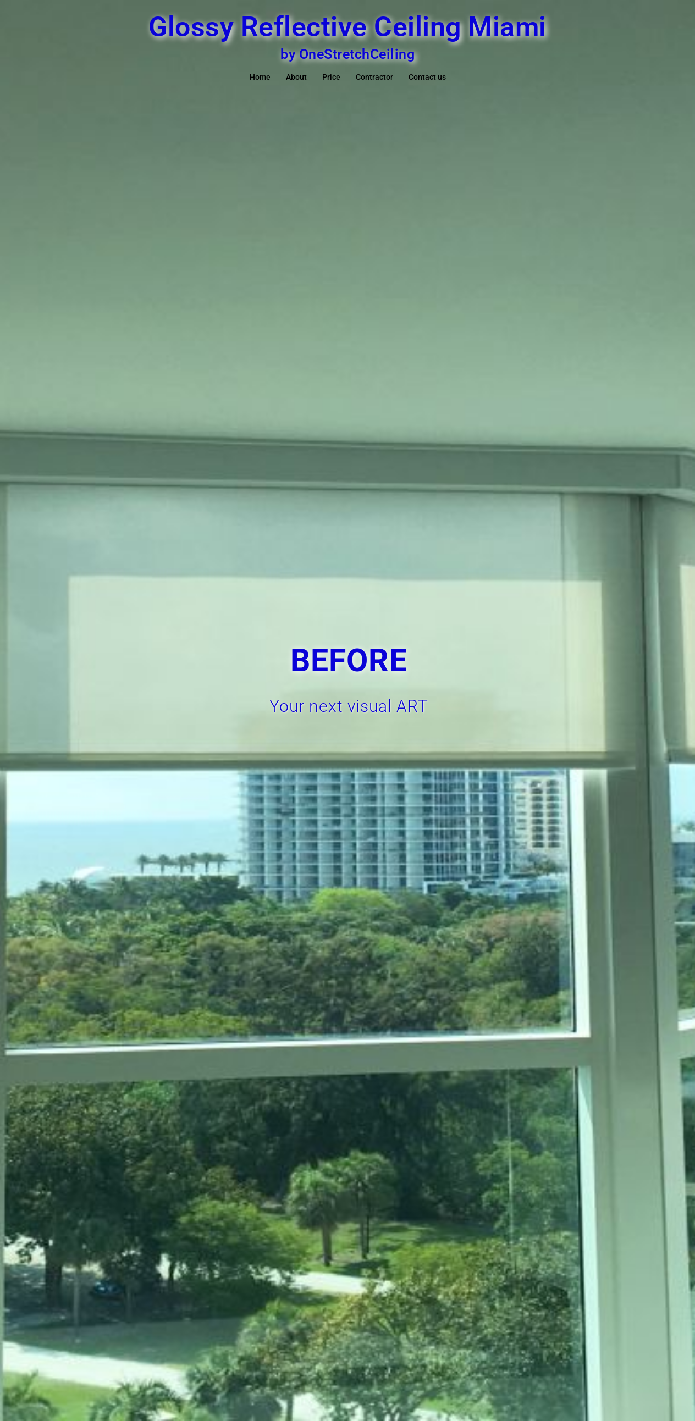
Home (260, 77)
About (296, 77)
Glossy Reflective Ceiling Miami (347, 27)
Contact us (427, 77)
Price (331, 77)
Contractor (374, 77)
